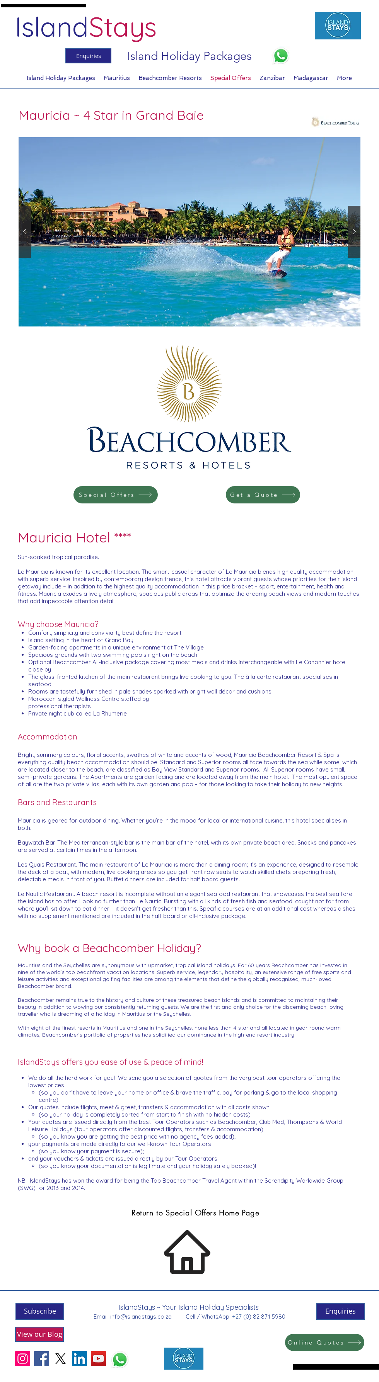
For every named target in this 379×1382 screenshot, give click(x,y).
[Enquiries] (88, 55)
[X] (60, 1358)
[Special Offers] (115, 494)
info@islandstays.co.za (141, 1316)
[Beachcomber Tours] (335, 122)
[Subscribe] (39, 1311)
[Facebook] (41, 1358)
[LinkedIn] (79, 1358)
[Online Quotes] (324, 1342)
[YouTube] (98, 1358)
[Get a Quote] (263, 494)
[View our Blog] (39, 1334)
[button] (189, 231)
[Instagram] (22, 1358)
